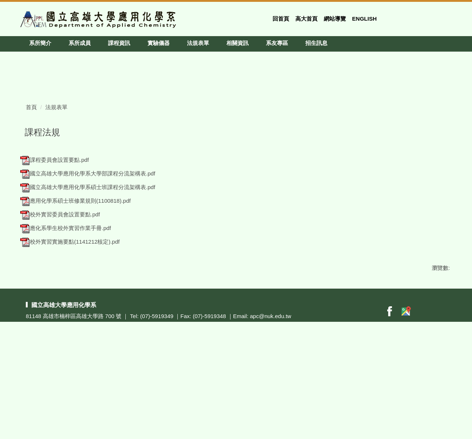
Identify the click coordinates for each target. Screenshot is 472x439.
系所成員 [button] (80, 43)
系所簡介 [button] (40, 43)
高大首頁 (306, 18)
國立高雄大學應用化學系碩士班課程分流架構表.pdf (87, 283)
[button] (26, 57)
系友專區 (277, 43)
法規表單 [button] (198, 43)
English (364, 18)
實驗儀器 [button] (159, 43)
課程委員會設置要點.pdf (54, 256)
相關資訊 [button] (237, 43)
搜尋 (447, 16)
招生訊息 (316, 43)
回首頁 (281, 18)
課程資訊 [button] (119, 43)
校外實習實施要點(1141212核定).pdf (69, 338)
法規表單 (56, 203)
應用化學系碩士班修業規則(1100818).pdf (75, 297)
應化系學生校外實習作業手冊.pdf (65, 324)
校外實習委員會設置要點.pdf (60, 310)
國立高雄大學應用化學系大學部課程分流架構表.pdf (87, 269)
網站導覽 (335, 18)
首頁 (31, 203)
